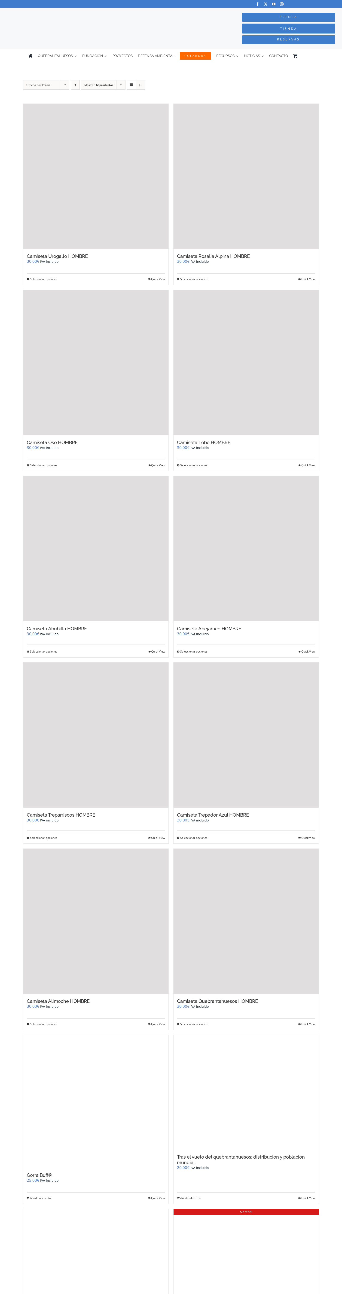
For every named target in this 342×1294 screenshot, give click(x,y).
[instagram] (282, 4)
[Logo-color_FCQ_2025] (64, 12)
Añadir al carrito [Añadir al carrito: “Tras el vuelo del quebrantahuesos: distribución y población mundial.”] (190, 1198)
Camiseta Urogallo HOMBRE (57, 256)
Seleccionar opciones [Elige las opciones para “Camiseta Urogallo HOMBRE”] (43, 279)
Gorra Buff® (39, 1175)
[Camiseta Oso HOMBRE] (95, 362)
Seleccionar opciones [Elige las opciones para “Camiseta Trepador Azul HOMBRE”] (194, 838)
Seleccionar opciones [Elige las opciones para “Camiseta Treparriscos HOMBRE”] (43, 838)
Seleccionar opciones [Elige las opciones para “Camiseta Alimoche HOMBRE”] (43, 1024)
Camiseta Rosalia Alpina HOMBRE (213, 256)
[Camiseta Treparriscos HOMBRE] (95, 735)
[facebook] (257, 4)
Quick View (158, 279)
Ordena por (38, 85)
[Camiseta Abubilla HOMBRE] (95, 548)
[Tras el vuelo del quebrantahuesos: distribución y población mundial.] (246, 1092)
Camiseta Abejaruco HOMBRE (209, 629)
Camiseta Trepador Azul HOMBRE (213, 815)
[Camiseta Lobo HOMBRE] (246, 362)
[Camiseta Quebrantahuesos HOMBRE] (246, 921)
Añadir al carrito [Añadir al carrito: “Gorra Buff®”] (40, 1198)
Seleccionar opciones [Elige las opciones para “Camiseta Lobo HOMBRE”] (194, 465)
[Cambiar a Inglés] (311, 56)
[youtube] (273, 4)
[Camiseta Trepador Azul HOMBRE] (246, 735)
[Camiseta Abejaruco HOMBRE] (246, 548)
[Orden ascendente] (75, 85)
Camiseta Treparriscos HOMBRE (61, 815)
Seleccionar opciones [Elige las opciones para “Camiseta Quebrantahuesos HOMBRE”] (194, 1024)
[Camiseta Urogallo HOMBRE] (95, 176)
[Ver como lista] (140, 84)
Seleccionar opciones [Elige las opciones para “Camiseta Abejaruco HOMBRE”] (194, 651)
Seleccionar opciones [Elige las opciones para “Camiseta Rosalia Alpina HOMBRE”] (194, 279)
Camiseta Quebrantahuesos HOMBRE (217, 1001)
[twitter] (265, 4)
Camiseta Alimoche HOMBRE (58, 1001)
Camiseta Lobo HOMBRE (203, 442)
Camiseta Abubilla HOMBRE (57, 629)
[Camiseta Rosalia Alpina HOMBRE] (246, 176)
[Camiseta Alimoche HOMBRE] (95, 921)
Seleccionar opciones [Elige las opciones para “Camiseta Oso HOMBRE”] (43, 465)
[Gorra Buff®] (95, 1101)
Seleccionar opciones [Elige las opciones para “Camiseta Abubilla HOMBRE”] (43, 651)
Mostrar (98, 85)
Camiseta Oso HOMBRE (52, 442)
